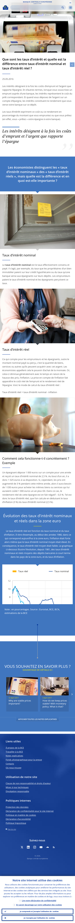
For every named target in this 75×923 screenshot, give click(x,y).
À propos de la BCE (15, 747)
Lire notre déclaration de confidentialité (39, 900)
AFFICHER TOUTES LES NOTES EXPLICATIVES (37, 719)
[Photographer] (73, 50)
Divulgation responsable (17, 791)
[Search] (36, 7)
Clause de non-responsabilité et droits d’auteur (28, 783)
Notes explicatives (14, 755)
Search (63, 7)
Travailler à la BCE (14, 751)
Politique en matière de (21, 815)
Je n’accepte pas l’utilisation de (39, 918)
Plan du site (12, 829)
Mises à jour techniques (17, 787)
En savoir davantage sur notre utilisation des (39, 904)
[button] (70, 2)
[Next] (71, 694)
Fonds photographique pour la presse (24, 759)
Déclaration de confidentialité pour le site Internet (30, 811)
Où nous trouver (13, 767)
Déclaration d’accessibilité (18, 819)
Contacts (10, 763)
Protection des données (17, 807)
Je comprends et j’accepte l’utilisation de (39, 911)
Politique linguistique (16, 823)
